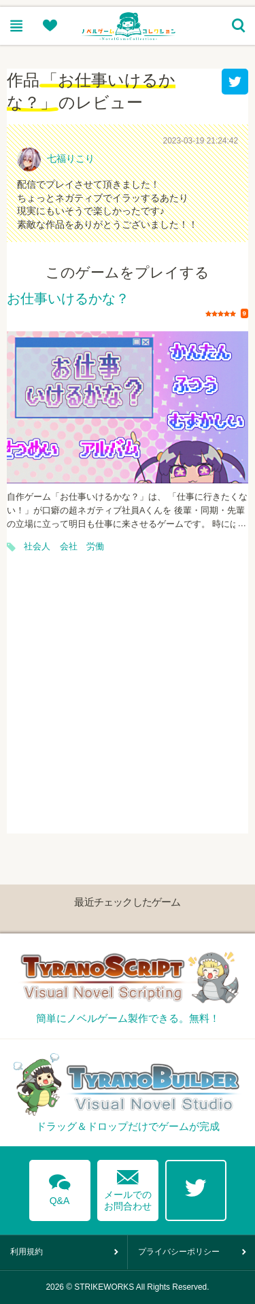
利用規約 (26, 1251)
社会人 (37, 546)
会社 (69, 546)
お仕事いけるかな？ (68, 299)
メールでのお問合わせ (128, 1187)
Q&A (59, 1187)
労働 (95, 546)
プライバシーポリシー (179, 1251)
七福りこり (71, 158)
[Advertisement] (127, 706)
